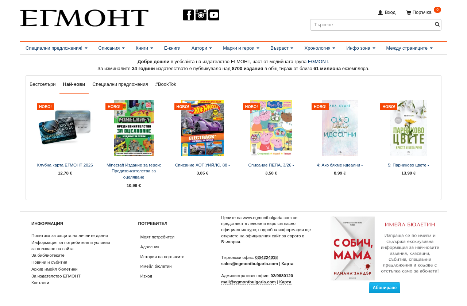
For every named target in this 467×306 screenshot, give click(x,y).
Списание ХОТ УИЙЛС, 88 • (202, 164)
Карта (287, 263)
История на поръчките (162, 256)
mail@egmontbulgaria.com (248, 281)
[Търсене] (437, 24)
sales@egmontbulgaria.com (249, 263)
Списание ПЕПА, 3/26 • (271, 164)
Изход (146, 276)
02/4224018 (266, 257)
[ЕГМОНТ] (84, 16)
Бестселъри (43, 84)
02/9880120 (282, 275)
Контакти (40, 282)
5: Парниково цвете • (408, 164)
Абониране (385, 287)
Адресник (149, 246)
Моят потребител (157, 236)
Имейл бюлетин (156, 266)
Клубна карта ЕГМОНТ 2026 (65, 164)
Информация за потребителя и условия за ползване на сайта (70, 245)
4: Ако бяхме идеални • (340, 164)
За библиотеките (48, 255)
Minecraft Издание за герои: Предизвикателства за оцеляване (134, 170)
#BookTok (165, 84)
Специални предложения (120, 84)
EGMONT (318, 61)
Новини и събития (49, 262)
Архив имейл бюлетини (54, 269)
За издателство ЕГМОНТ (56, 276)
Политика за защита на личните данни (69, 235)
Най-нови (74, 84)
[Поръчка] (424, 12)
